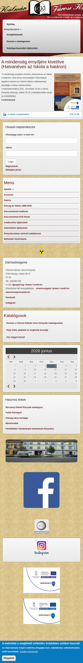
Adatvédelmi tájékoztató (15, 228)
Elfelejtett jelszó (13, 170)
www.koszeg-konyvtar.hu (18, 292)
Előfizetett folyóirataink (15, 239)
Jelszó (9, 147)
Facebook (10, 297)
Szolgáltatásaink (15, 34)
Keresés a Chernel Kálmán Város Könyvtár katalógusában (34, 323)
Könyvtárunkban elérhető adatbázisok (22, 233)
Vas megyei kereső (15, 337)
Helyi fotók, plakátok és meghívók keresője (27, 330)
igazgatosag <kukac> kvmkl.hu (27, 285)
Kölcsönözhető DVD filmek (17, 217)
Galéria (7, 200)
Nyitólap (11, 24)
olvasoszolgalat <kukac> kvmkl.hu (53, 288)
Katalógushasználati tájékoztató (22, 48)
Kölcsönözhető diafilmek (16, 211)
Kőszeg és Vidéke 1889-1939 (18, 206)
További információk (29, 652)
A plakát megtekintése (18, 114)
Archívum (8, 195)
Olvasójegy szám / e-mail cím (20, 135)
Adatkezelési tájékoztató (16, 222)
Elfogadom (9, 658)
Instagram (10, 303)
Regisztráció (12, 166)
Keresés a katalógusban (18, 41)
